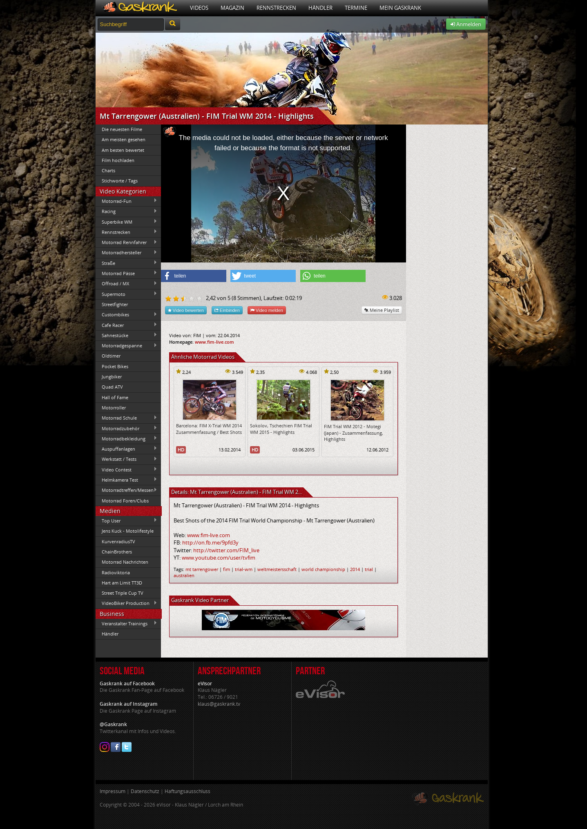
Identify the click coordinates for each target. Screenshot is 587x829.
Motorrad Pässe (127, 273)
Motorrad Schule (127, 418)
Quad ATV (112, 387)
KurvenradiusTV (118, 541)
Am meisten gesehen (123, 139)
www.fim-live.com (214, 342)
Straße (127, 263)
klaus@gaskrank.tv (219, 703)
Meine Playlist (381, 310)
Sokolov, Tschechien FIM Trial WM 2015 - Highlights (281, 428)
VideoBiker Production (127, 603)
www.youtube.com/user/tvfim (218, 557)
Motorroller (114, 407)
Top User (127, 520)
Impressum (112, 791)
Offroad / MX (127, 283)
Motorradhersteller (127, 252)
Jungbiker (112, 376)
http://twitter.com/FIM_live (226, 550)
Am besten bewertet (123, 150)
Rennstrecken (276, 7)
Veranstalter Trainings (127, 623)
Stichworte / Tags (120, 181)
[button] (193, 276)
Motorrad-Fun (127, 201)
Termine (356, 7)
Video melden (266, 310)
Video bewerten (186, 310)
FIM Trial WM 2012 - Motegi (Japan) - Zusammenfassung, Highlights (353, 432)
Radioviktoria (116, 572)
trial (369, 569)
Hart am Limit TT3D (122, 583)
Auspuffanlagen (127, 448)
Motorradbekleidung (127, 438)
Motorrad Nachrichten (125, 562)
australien (184, 575)
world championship (323, 569)
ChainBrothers (117, 552)
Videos (199, 7)
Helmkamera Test (127, 479)
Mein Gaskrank (400, 7)
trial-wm (243, 569)
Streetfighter (115, 304)
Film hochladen (118, 160)
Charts (108, 170)
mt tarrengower (201, 569)
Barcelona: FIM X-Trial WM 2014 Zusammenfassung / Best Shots (209, 428)
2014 (355, 569)
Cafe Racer (127, 325)
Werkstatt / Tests (127, 459)
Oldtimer (111, 356)
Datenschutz (145, 791)
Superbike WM (127, 221)
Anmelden (466, 24)
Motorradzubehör (127, 428)
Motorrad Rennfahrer (127, 242)
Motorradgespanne (127, 345)
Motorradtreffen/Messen (127, 490)
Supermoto (127, 294)
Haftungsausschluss (187, 791)
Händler (320, 7)
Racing (127, 211)
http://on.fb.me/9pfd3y (210, 542)
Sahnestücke (127, 335)
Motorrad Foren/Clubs (125, 501)
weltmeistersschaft (277, 569)
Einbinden (227, 310)
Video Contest (127, 469)
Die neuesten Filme (122, 129)
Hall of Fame (115, 397)
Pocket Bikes (115, 366)
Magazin (232, 7)
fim (226, 569)
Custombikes (127, 314)
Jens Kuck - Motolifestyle (128, 531)
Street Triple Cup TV (122, 593)
